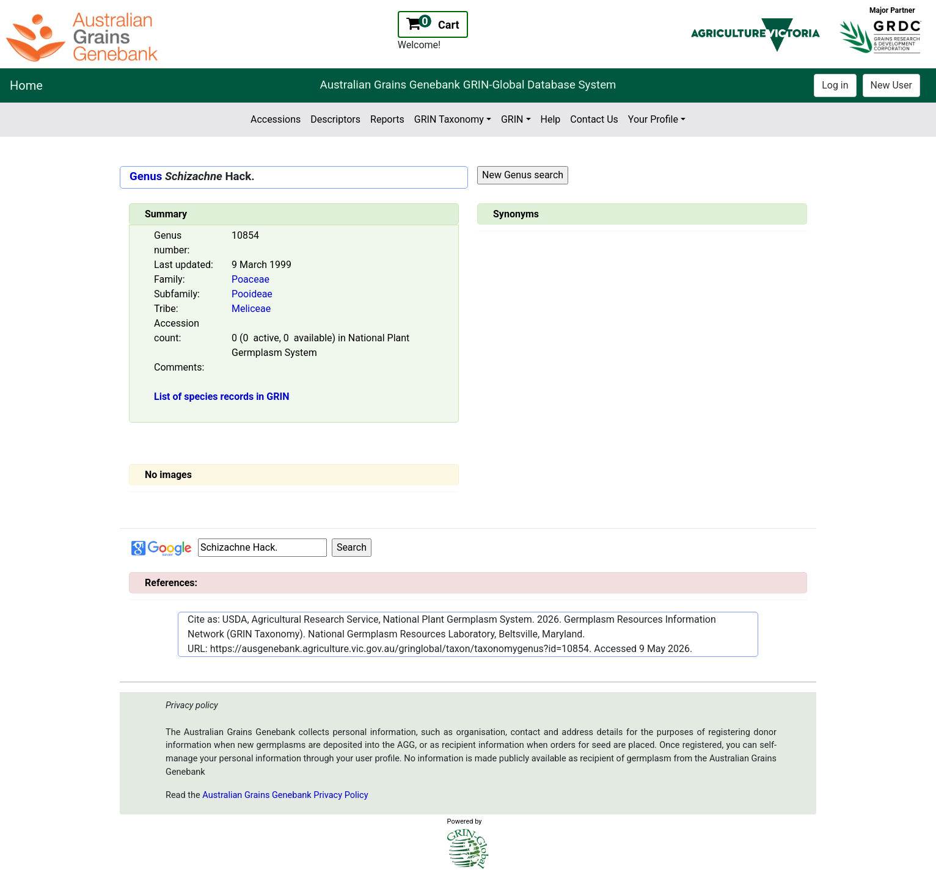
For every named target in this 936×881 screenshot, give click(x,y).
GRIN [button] (512, 119)
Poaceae (250, 279)
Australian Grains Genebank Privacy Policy (285, 795)
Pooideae (252, 294)
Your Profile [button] (653, 119)
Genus (146, 176)
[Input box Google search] (262, 547)
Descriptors (335, 119)
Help (551, 119)
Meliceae (251, 308)
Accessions (275, 119)
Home (26, 85)
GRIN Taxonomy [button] (449, 119)
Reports (387, 119)
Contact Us (594, 119)
